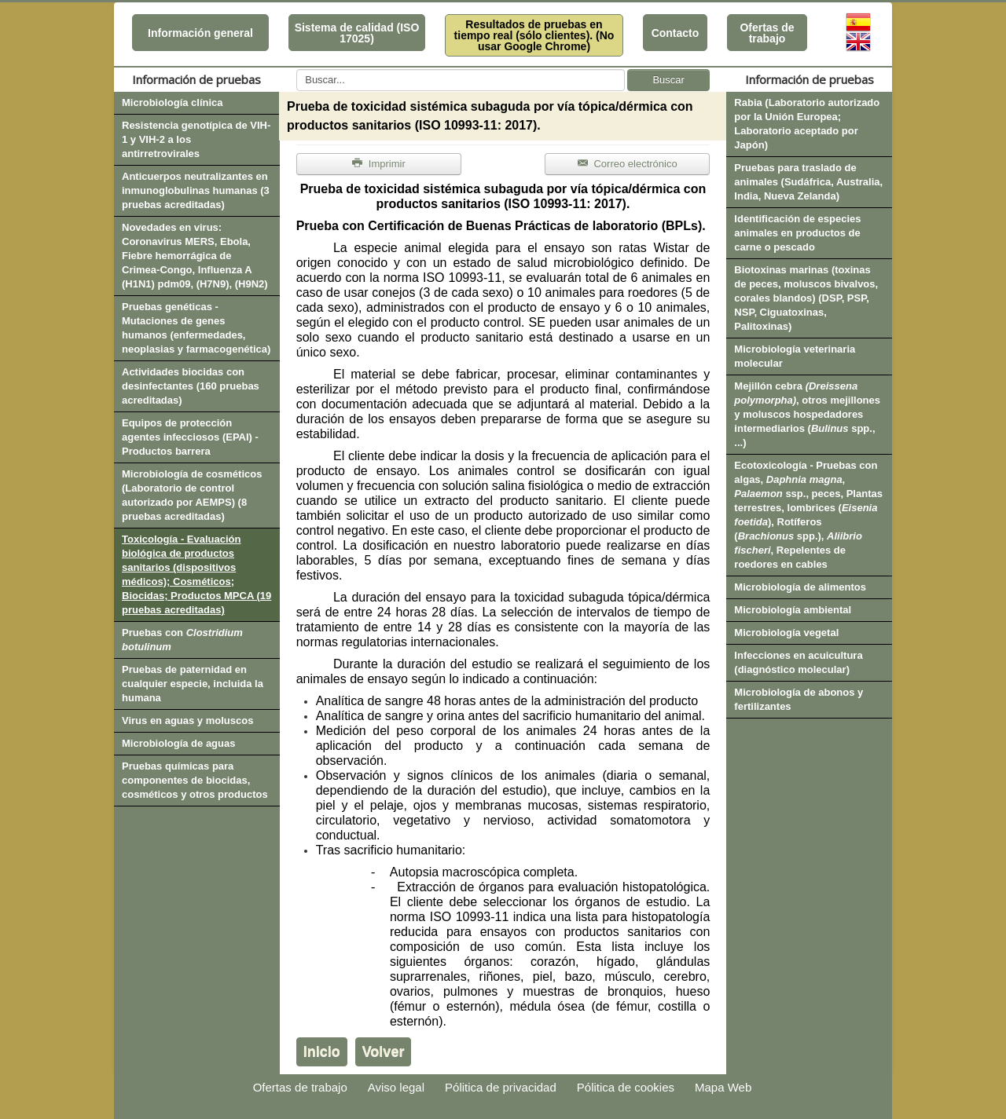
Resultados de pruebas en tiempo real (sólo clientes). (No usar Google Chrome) (534, 35)
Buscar (668, 80)
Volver (383, 1051)
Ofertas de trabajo (767, 33)
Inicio (321, 1051)
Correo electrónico (627, 164)
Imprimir (379, 164)
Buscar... (296, 69)
